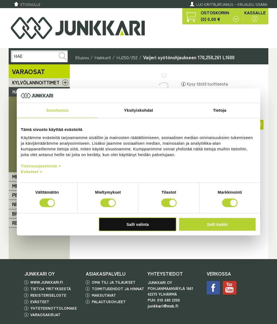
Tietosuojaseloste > (41, 166)
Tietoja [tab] (219, 110)
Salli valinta (138, 224)
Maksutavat (104, 295)
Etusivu (82, 57)
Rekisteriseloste (48, 295)
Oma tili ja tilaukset (114, 282)
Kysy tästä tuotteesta (204, 83)
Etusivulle (31, 4)
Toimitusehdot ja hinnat (118, 288)
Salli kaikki (217, 224)
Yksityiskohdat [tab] (138, 110)
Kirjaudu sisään (252, 4)
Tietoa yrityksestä (50, 288)
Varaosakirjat (45, 314)
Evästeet (39, 301)
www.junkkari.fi (46, 282)
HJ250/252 (127, 57)
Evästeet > (31, 171)
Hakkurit (102, 57)
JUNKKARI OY (39, 273)
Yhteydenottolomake (53, 308)
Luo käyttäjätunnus (214, 4)
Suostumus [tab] (57, 110)
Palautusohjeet (109, 301)
